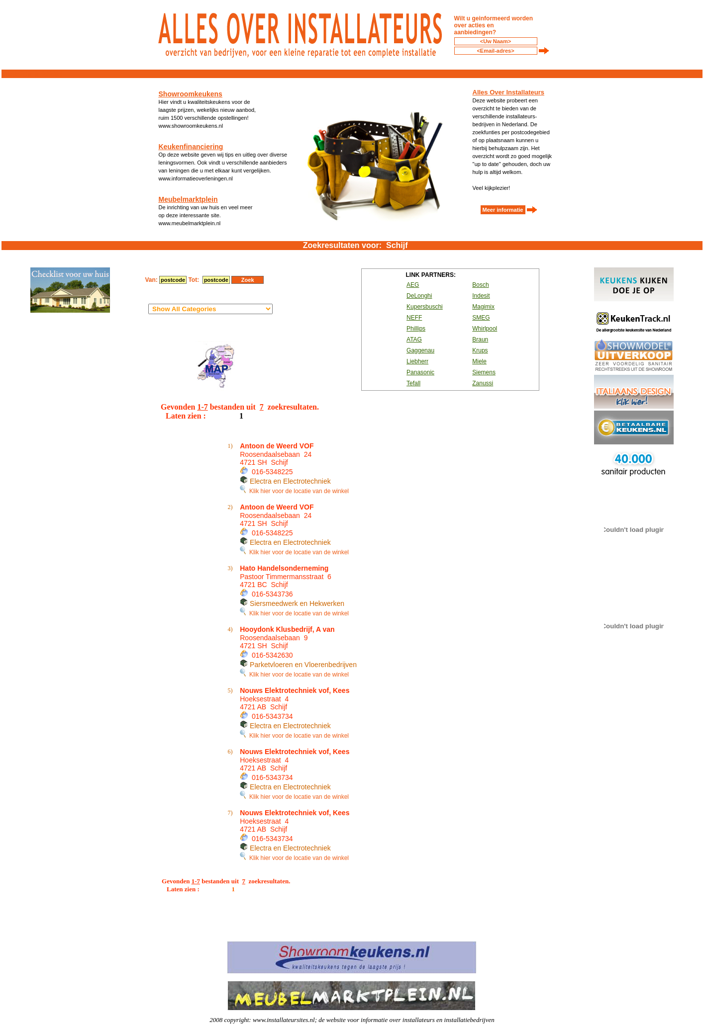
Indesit (481, 295)
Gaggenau (420, 350)
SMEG (481, 317)
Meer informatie (503, 210)
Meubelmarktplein (188, 199)
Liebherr (417, 361)
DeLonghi (419, 295)
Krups (480, 350)
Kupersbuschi (424, 306)
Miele (479, 361)
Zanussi (482, 383)
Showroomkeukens (190, 94)
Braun (480, 339)
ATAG (414, 339)
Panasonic (420, 372)
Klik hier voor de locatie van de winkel (294, 491)
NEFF (414, 317)
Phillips (415, 328)
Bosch (480, 284)
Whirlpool (484, 328)
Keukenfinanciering (191, 147)
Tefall (413, 383)
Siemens (484, 372)
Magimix (483, 306)
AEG (412, 284)
